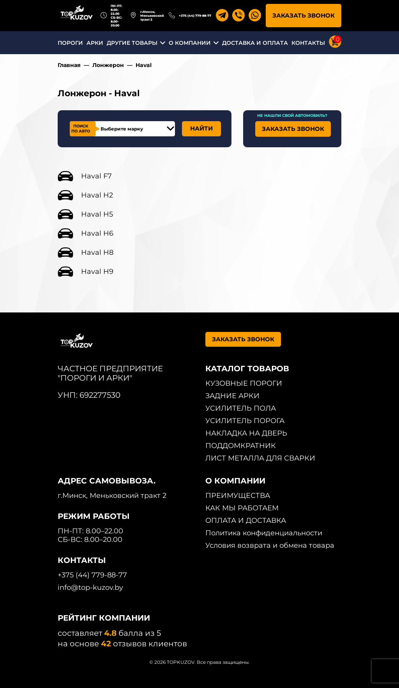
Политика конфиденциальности (263, 533)
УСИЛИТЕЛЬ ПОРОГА (244, 420)
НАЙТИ (201, 128)
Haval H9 (97, 271)
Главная (69, 65)
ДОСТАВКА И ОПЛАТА (255, 42)
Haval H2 (97, 195)
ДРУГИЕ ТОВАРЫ (132, 42)
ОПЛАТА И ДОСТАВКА (245, 520)
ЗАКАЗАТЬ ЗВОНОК (303, 15)
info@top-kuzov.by (90, 587)
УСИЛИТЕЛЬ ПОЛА (240, 408)
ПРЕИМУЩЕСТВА (237, 495)
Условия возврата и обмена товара (269, 545)
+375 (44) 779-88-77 (195, 16)
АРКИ (95, 42)
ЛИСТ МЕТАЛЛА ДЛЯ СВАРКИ (260, 458)
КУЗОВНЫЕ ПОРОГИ (243, 383)
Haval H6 (97, 233)
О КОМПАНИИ (190, 42)
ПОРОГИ (70, 42)
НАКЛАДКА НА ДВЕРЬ (246, 433)
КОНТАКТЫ (308, 42)
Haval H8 (97, 252)
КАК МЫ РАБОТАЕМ (242, 508)
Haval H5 (97, 214)
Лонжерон (108, 65)
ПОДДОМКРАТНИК (240, 445)
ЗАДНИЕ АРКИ (232, 396)
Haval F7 (96, 176)
